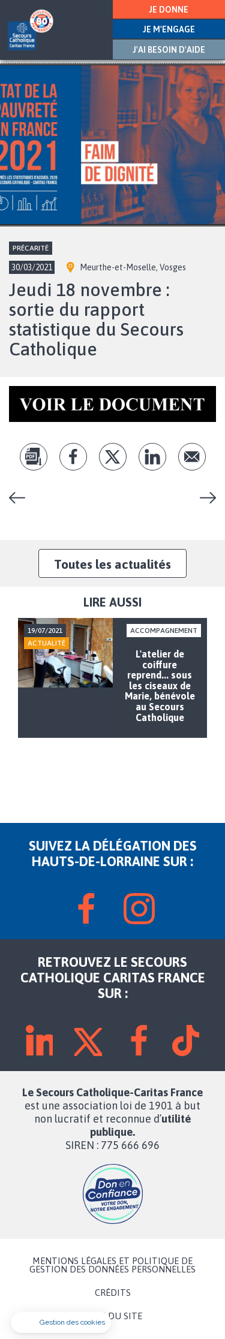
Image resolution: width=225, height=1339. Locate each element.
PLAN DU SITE (112, 1316)
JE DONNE (168, 9)
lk (152, 457)
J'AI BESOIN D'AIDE (169, 50)
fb (73, 457)
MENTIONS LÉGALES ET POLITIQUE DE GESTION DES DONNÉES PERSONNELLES (112, 1265)
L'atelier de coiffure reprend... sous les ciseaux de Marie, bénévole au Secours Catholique (21, 497)
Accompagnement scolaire (203, 497)
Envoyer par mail (192, 457)
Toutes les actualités (112, 564)
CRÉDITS (113, 1293)
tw (113, 457)
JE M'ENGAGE (169, 29)
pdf (33, 457)
